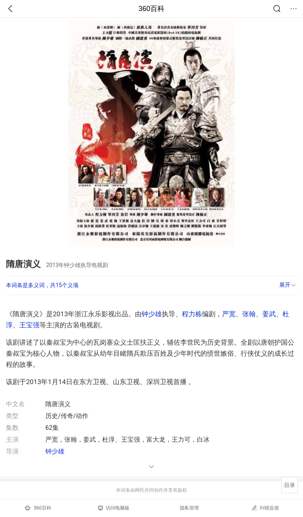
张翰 (249, 314)
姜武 (269, 314)
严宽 (229, 314)
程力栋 (192, 314)
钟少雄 (152, 314)
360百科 (151, 9)
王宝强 (29, 325)
